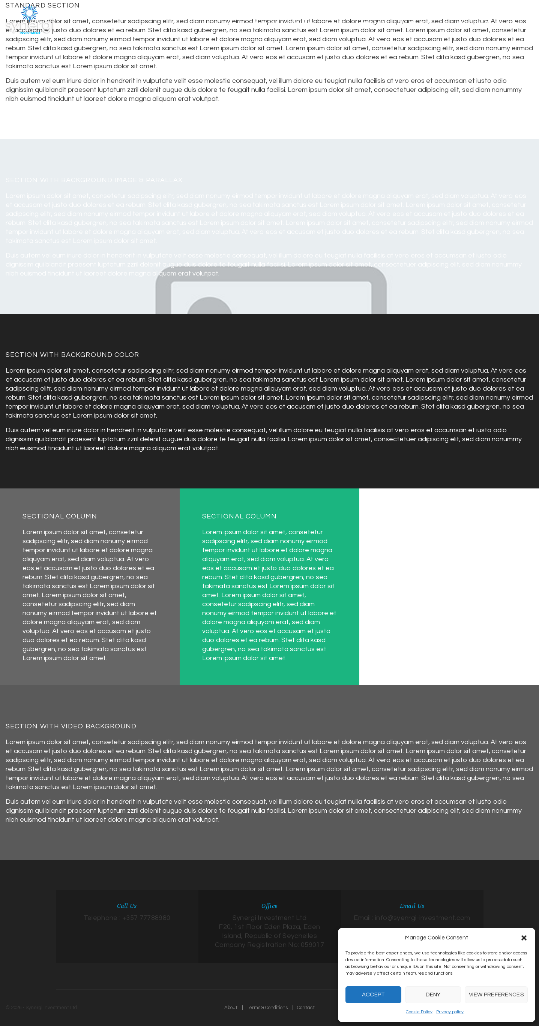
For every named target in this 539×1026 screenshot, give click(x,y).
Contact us (514, 23)
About (230, 1007)
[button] (524, 938)
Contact (306, 1007)
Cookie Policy (419, 1012)
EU (425, 23)
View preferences (496, 995)
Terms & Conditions (267, 1007)
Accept (373, 995)
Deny (433, 995)
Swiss (442, 23)
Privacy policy (450, 1012)
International (472, 23)
